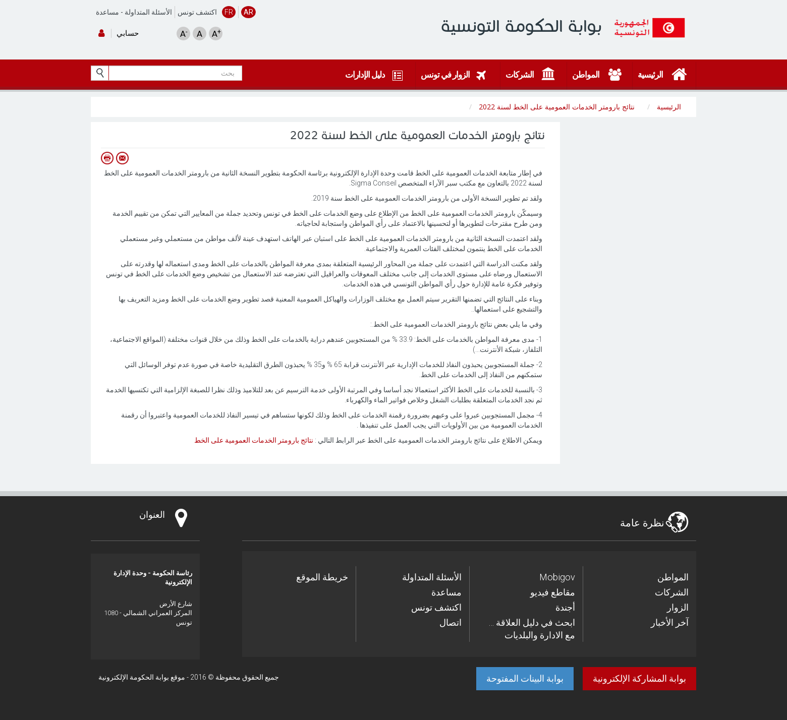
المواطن (673, 577)
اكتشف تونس (197, 12)
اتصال (450, 622)
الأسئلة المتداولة (148, 12)
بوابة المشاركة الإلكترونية (639, 678)
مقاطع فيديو (552, 592)
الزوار (678, 607)
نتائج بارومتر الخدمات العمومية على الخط (253, 440)
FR (228, 12)
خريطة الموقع (322, 577)
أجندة (565, 607)
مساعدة (107, 12)
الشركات (672, 592)
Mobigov (557, 577)
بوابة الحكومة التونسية (521, 26)
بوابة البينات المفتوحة (525, 678)
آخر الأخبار (670, 622)
